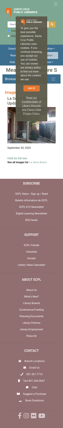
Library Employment (31, 329)
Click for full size (17, 158)
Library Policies (31, 322)
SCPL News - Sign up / (28, 193)
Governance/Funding (31, 309)
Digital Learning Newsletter (31, 213)
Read (45, 193)
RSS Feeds (31, 220)
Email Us (34, 367)
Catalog (14, 30)
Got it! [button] (31, 88)
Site (12, 36)
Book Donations (34, 400)
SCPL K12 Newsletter (31, 207)
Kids (12, 62)
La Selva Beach (38, 162)
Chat (34, 387)
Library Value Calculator (31, 264)
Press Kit (31, 336)
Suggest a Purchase (34, 393)
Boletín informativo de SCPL (31, 200)
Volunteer (31, 251)
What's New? (31, 296)
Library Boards (31, 303)
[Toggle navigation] (55, 4)
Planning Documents (31, 316)
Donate (31, 258)
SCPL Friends (31, 245)
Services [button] (46, 62)
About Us (31, 290)
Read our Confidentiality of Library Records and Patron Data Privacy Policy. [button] (31, 105)
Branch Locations (35, 361)
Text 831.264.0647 (34, 380)
